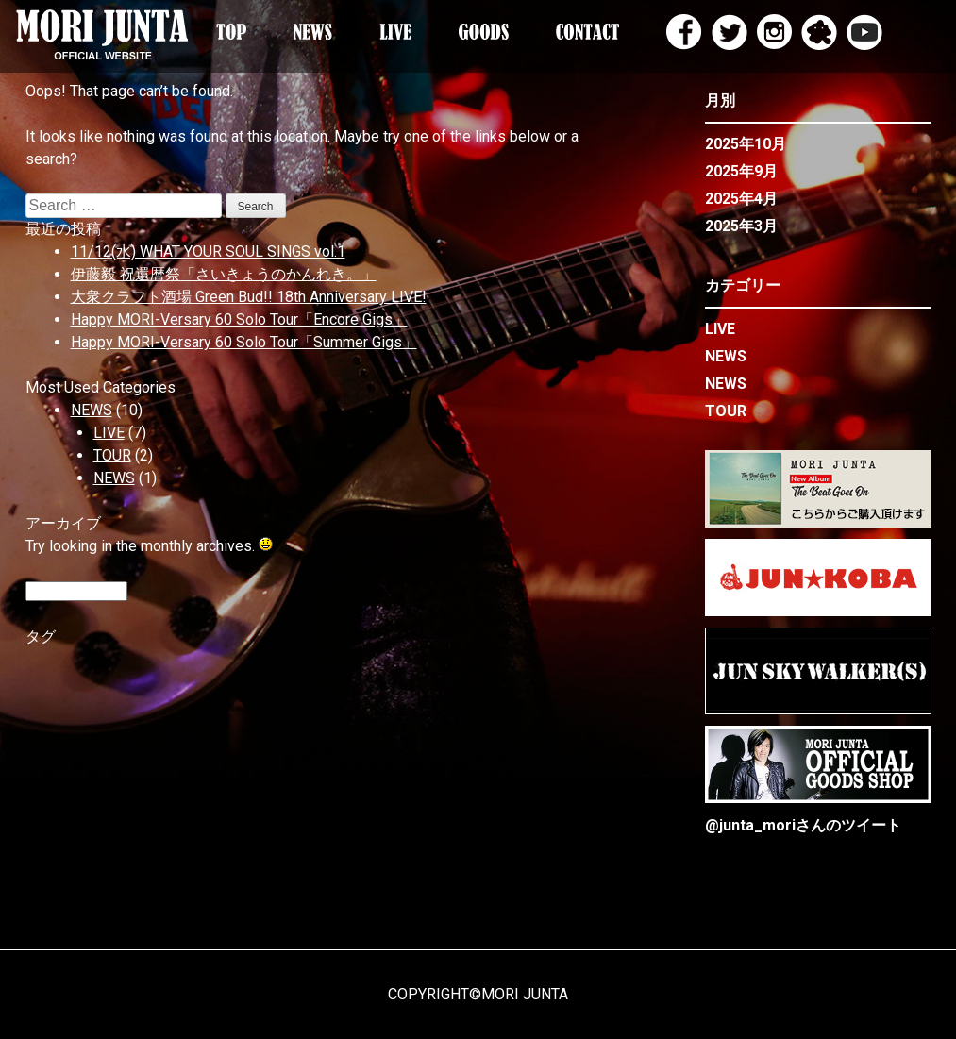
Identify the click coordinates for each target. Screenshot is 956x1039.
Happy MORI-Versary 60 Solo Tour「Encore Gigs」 (239, 319)
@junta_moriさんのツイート (803, 825)
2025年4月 (741, 199)
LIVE (109, 433)
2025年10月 (745, 144)
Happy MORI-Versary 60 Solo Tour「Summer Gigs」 (244, 342)
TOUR (112, 455)
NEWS (91, 410)
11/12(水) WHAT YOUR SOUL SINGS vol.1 (208, 251)
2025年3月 (741, 226)
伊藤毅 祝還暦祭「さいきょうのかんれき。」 (224, 274)
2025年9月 (741, 171)
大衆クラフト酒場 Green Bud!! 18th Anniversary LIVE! (249, 297)
